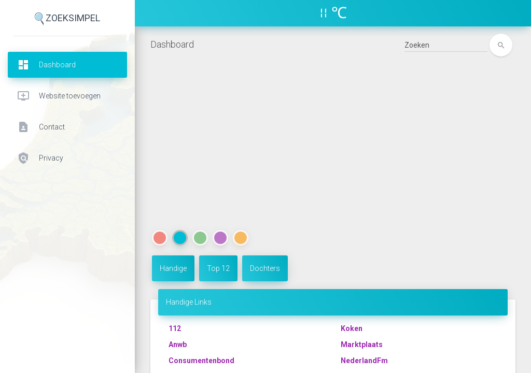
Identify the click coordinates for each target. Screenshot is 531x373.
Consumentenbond (201, 360)
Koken (351, 328)
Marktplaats (362, 344)
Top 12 (218, 268)
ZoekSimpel (67, 18)
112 (175, 328)
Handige (173, 268)
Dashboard (172, 44)
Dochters (265, 268)
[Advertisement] (332, 150)
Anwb (178, 344)
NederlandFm (364, 360)
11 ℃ (333, 13)
